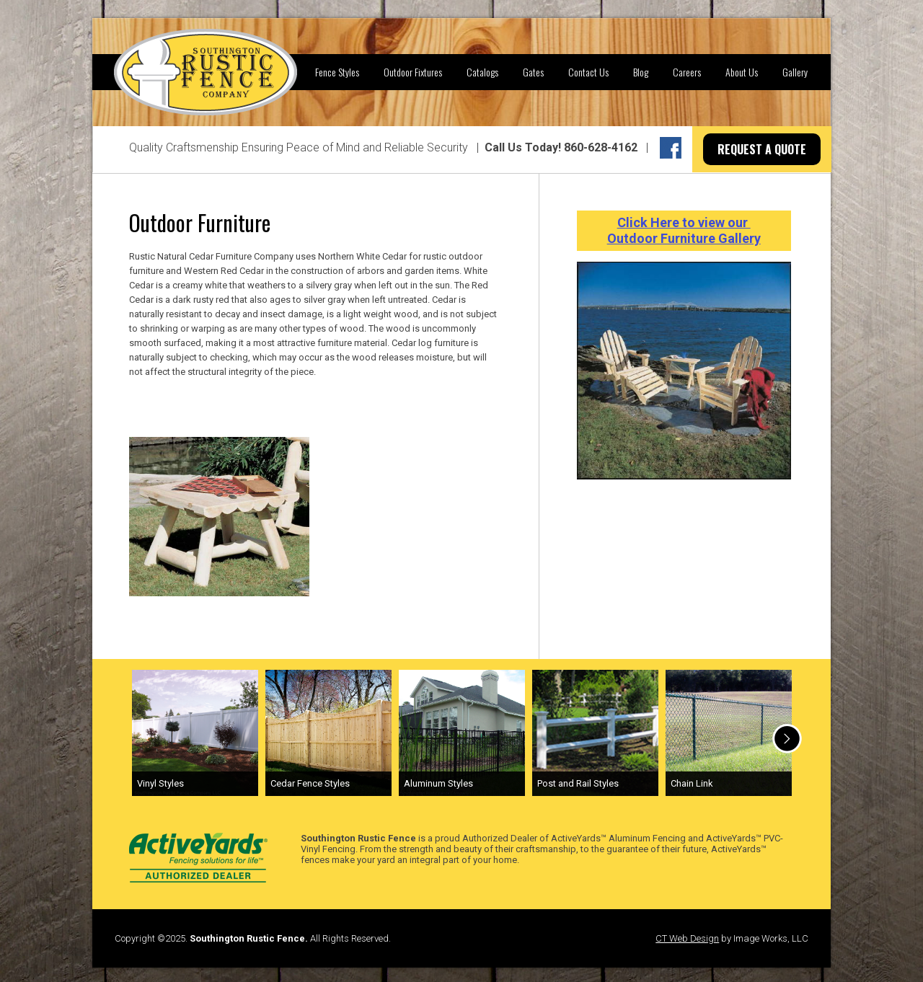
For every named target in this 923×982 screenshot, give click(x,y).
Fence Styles (337, 71)
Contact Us (588, 71)
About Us (741, 71)
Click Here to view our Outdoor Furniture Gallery (684, 230)
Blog (640, 71)
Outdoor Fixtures (413, 71)
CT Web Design (687, 938)
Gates (533, 71)
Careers (687, 71)
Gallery (795, 71)
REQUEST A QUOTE (761, 149)
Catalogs (482, 71)
